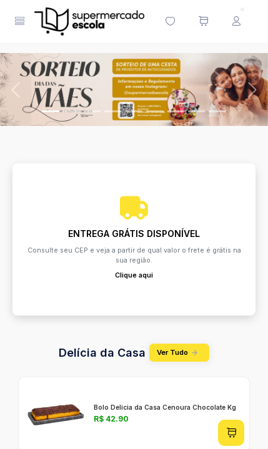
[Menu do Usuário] (236, 22)
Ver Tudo (179, 352)
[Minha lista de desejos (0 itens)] (170, 22)
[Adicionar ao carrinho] (231, 433)
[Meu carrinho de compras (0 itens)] (203, 22)
